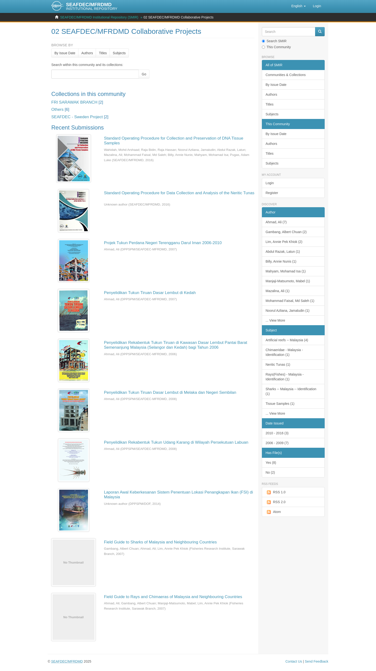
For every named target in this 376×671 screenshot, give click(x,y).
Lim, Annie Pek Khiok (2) (284, 242)
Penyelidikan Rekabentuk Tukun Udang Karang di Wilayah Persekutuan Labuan (176, 442)
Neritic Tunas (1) (278, 364)
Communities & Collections (286, 75)
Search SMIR (274, 41)
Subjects (119, 53)
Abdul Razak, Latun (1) (283, 251)
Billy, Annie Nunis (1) (281, 261)
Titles (103, 53)
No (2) (270, 472)
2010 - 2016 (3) (277, 433)
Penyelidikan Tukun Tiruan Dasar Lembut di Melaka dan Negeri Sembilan (170, 392)
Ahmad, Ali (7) (276, 222)
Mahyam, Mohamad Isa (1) (286, 271)
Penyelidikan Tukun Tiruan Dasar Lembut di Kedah (150, 292)
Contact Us (293, 661)
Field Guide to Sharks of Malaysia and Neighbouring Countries (160, 542)
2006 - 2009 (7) (277, 443)
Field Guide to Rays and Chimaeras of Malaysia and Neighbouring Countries (173, 596)
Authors (87, 53)
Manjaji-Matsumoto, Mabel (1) (288, 281)
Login (270, 183)
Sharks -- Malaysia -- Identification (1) (291, 391)
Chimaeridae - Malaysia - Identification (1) (284, 352)
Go (144, 74)
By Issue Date (64, 53)
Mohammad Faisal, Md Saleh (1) (290, 301)
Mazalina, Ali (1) (278, 291)
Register (272, 193)
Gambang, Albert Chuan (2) (286, 232)
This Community (276, 47)
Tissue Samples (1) (280, 404)
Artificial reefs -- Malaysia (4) (287, 340)
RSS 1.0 (276, 492)
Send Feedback (316, 661)
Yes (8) (271, 463)
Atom (273, 512)
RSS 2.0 (276, 502)
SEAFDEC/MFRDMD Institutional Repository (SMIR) (99, 17)
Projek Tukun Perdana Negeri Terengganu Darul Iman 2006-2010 (163, 243)
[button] (298, 6)
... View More (275, 320)
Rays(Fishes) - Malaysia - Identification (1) (285, 376)
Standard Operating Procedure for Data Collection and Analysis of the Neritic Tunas (179, 193)
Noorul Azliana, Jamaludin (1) (288, 310)
